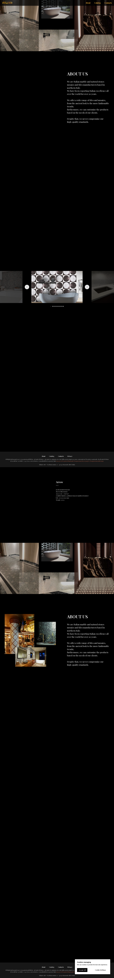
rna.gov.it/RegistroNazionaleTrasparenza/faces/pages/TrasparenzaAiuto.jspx (80, 461)
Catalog (51, 456)
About (43, 456)
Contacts (61, 456)
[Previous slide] (27, 287)
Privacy (69, 456)
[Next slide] (87, 287)
